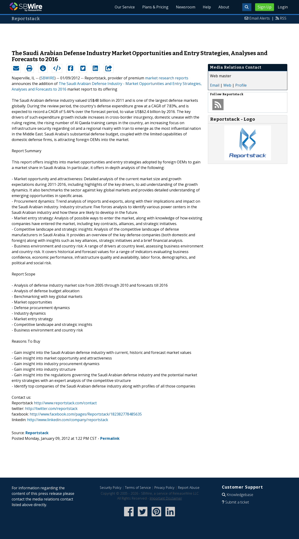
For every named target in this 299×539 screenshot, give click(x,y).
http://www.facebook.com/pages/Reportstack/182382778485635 (86, 414)
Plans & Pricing (155, 7)
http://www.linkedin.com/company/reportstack (67, 419)
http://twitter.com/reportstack (51, 408)
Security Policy (110, 487)
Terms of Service (138, 487)
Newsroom (185, 7)
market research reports (166, 78)
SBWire (25, 6)
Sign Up (264, 7)
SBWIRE (47, 78)
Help (207, 7)
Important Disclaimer (166, 498)
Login (283, 7)
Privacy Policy (164, 487)
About (223, 7)
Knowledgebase (240, 494)
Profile (241, 85)
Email (214, 85)
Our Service (125, 7)
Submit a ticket (237, 502)
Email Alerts (259, 18)
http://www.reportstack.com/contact (65, 402)
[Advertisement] (149, 34)
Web (227, 85)
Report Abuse (188, 487)
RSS (283, 18)
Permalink (110, 438)
